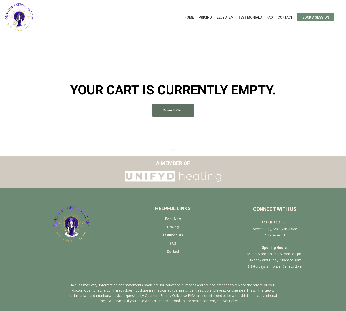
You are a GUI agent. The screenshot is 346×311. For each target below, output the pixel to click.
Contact (173, 251)
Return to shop (173, 110)
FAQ (173, 243)
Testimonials (173, 235)
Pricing (173, 227)
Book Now (173, 219)
